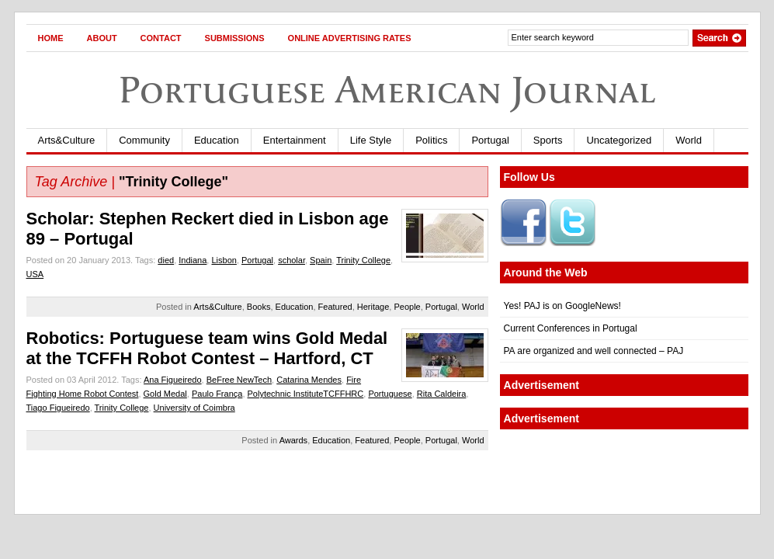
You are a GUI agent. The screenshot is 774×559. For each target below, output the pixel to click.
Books (259, 306)
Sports (548, 140)
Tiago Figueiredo (58, 407)
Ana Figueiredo (173, 379)
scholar (291, 260)
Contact (161, 38)
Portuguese (389, 393)
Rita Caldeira (442, 393)
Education (216, 140)
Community (144, 140)
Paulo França (217, 393)
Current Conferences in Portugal (570, 328)
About (102, 38)
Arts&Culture (66, 140)
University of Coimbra (194, 407)
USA (35, 274)
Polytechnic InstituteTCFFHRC (306, 393)
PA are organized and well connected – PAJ (594, 350)
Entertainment (294, 140)
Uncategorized (618, 140)
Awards (293, 440)
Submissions (235, 38)
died (166, 260)
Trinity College (363, 260)
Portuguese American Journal (387, 90)
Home (51, 38)
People (407, 306)
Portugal (489, 140)
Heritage (373, 306)
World (688, 140)
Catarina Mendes (309, 379)
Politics (431, 140)
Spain (320, 260)
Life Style (370, 140)
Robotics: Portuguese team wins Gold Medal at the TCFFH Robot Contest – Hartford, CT (207, 348)
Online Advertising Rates (349, 38)
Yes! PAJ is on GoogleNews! (562, 305)
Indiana (193, 260)
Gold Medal (165, 393)
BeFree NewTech (239, 379)
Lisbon (223, 260)
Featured (335, 306)
